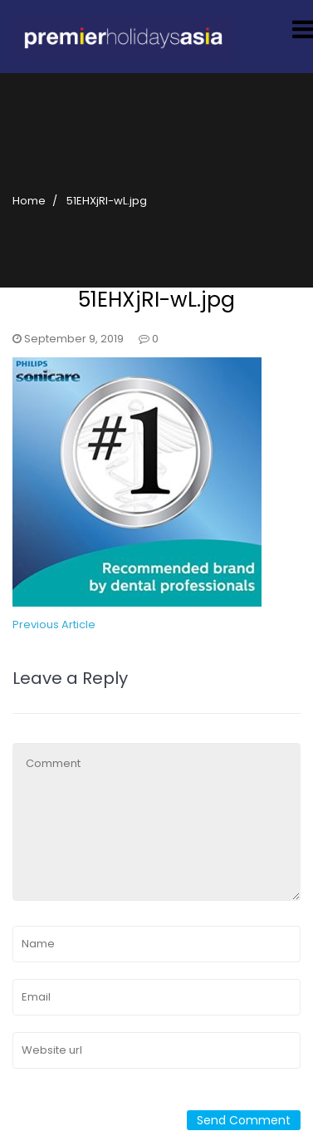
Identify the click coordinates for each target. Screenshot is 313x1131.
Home (29, 201)
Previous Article (53, 624)
